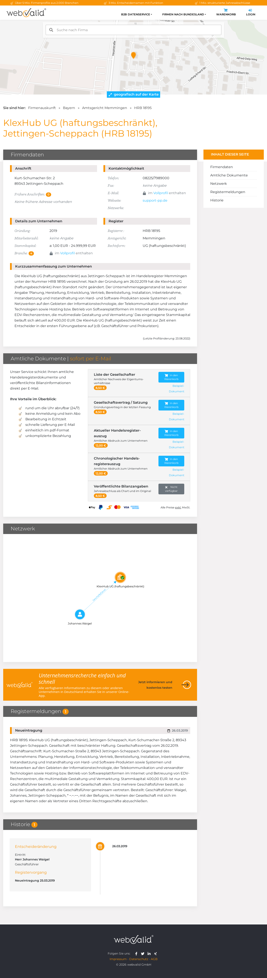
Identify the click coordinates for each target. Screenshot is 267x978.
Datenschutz (138, 959)
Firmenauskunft (42, 108)
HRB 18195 (143, 108)
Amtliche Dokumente (229, 175)
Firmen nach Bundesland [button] (183, 14)
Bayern (69, 108)
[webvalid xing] (156, 953)
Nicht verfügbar (171, 488)
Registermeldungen (227, 192)
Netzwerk (218, 184)
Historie (216, 200)
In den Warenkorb (171, 377)
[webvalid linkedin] (150, 953)
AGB (154, 959)
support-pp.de (155, 200)
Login (250, 12)
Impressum (118, 959)
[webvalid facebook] (137, 953)
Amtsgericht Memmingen (104, 108)
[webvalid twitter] (143, 953)
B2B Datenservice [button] (135, 14)
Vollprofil (160, 193)
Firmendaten (221, 167)
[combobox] (133, 30)
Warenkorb (226, 12)
